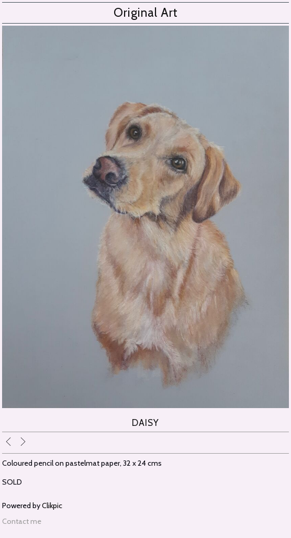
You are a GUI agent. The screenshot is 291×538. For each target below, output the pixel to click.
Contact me (21, 521)
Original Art (146, 12)
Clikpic (52, 505)
